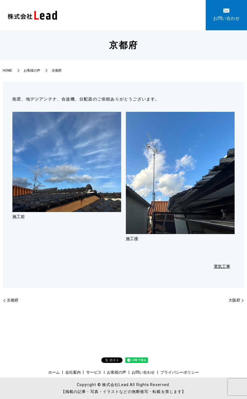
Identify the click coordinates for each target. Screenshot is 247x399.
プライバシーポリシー (179, 372)
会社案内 (104, 14)
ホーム (84, 14)
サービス (126, 14)
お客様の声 (151, 14)
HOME (7, 70)
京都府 (12, 300)
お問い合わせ (179, 14)
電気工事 (222, 266)
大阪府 (234, 300)
